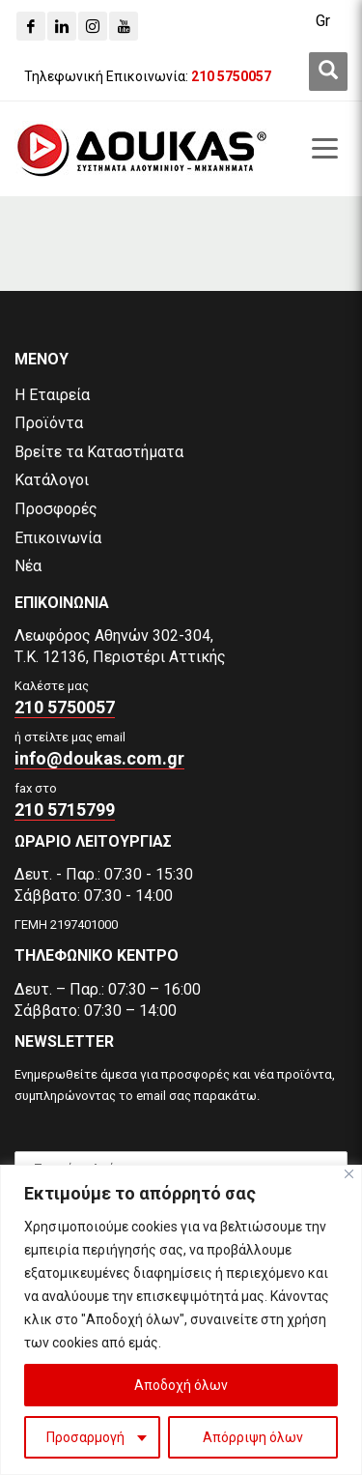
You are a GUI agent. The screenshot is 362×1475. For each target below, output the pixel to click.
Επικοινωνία (57, 538)
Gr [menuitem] (323, 21)
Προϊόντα (48, 423)
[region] (181, 1320)
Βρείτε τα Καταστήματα (98, 452)
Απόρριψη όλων (253, 1437)
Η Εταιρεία (52, 395)
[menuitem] (323, 21)
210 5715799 (64, 809)
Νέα (28, 566)
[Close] (349, 1174)
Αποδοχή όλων (181, 1385)
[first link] (328, 71)
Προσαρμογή (85, 1437)
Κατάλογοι (51, 480)
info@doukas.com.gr (99, 758)
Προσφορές (55, 509)
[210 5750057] (231, 76)
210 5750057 (64, 707)
